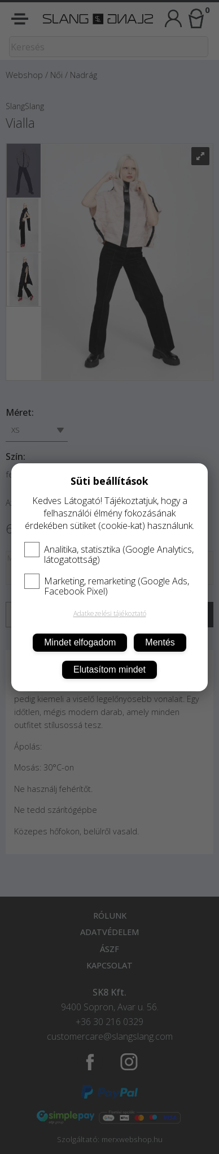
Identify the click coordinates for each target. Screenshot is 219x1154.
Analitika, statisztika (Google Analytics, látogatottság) (109, 554)
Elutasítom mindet (109, 669)
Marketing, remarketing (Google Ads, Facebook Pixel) (106, 586)
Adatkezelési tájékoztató (109, 613)
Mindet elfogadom (80, 642)
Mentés (159, 642)
